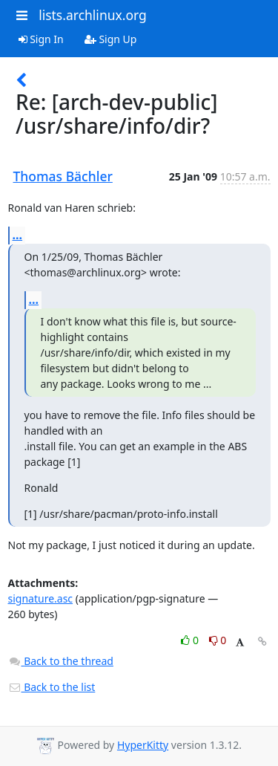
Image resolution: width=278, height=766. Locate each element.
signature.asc (40, 598)
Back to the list (52, 687)
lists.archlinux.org (93, 15)
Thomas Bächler (63, 176)
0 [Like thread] (191, 640)
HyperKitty (142, 745)
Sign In (41, 39)
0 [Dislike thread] (218, 640)
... (18, 235)
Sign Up (111, 39)
